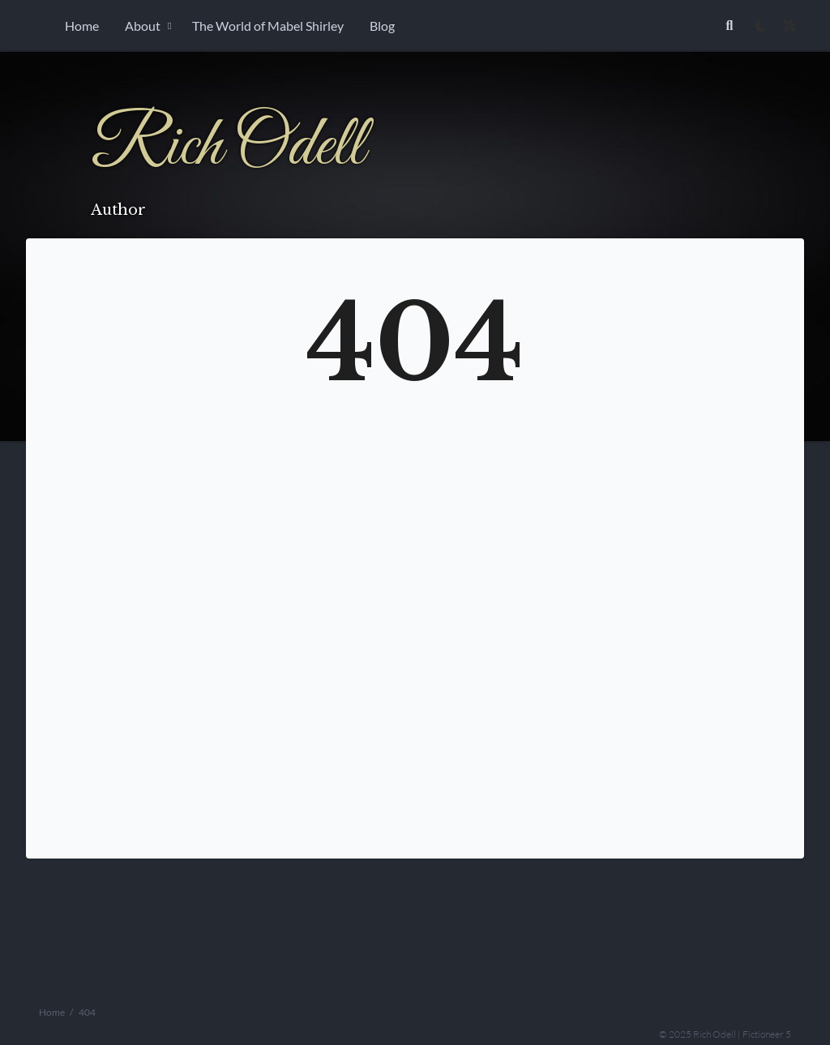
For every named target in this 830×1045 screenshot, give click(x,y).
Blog (382, 25)
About (142, 25)
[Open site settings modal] (789, 26)
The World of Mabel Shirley (268, 25)
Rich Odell (227, 147)
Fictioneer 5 (766, 1033)
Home (82, 25)
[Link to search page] (729, 26)
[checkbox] (760, 26)
